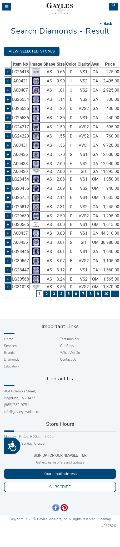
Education (11, 366)
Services (10, 346)
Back (105, 23)
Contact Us (68, 359)
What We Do (70, 352)
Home (8, 339)
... (115, 294)
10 (106, 294)
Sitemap (104, 519)
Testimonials (69, 339)
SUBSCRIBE (60, 487)
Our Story (67, 346)
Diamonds (11, 359)
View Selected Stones (32, 51)
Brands (9, 352)
